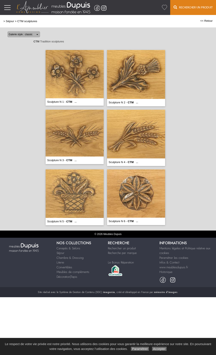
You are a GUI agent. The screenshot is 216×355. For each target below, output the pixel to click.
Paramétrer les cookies (173, 257)
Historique (165, 272)
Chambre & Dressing (70, 257)
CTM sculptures (27, 21)
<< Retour (206, 20)
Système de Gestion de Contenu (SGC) (87, 292)
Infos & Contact (169, 262)
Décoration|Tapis (67, 276)
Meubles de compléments (73, 272)
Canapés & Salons (68, 248)
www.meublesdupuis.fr (173, 267)
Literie (60, 262)
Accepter (159, 349)
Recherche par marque (122, 253)
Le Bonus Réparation (121, 262)
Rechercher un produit (122, 248)
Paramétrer (140, 349)
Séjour (10, 21)
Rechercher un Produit (193, 7)
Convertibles (64, 267)
